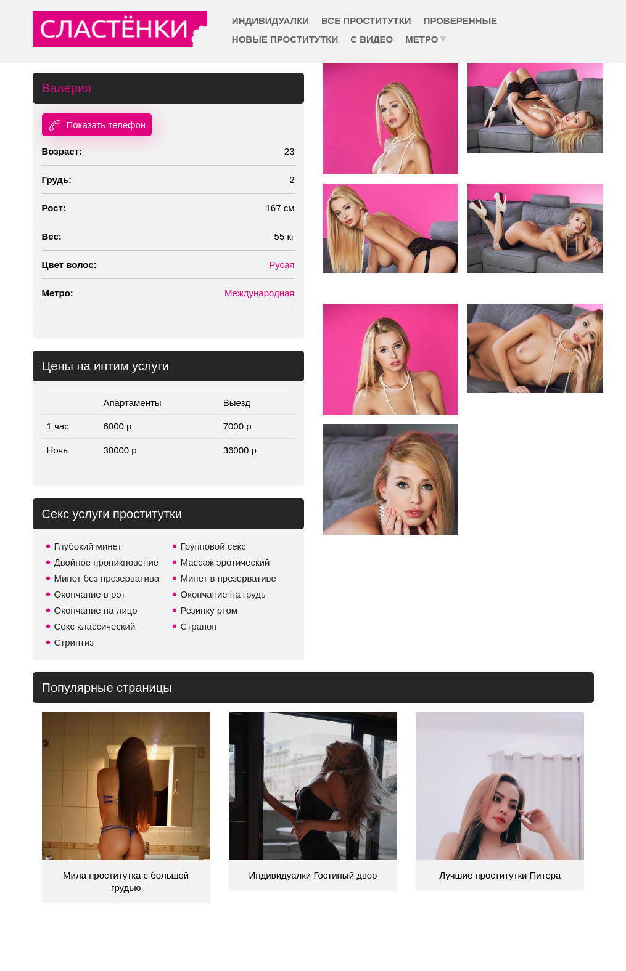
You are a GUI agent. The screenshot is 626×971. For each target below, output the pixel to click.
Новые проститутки (285, 39)
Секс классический (95, 626)
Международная (259, 293)
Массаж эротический (225, 562)
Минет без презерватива (107, 578)
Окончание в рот (90, 594)
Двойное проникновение (106, 562)
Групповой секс (213, 546)
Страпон (199, 626)
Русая (281, 264)
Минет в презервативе (228, 578)
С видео (371, 39)
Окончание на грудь (223, 594)
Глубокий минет (88, 546)
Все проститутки (366, 20)
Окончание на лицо (96, 610)
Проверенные (460, 20)
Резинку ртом (209, 610)
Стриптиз (74, 642)
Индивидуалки (270, 20)
